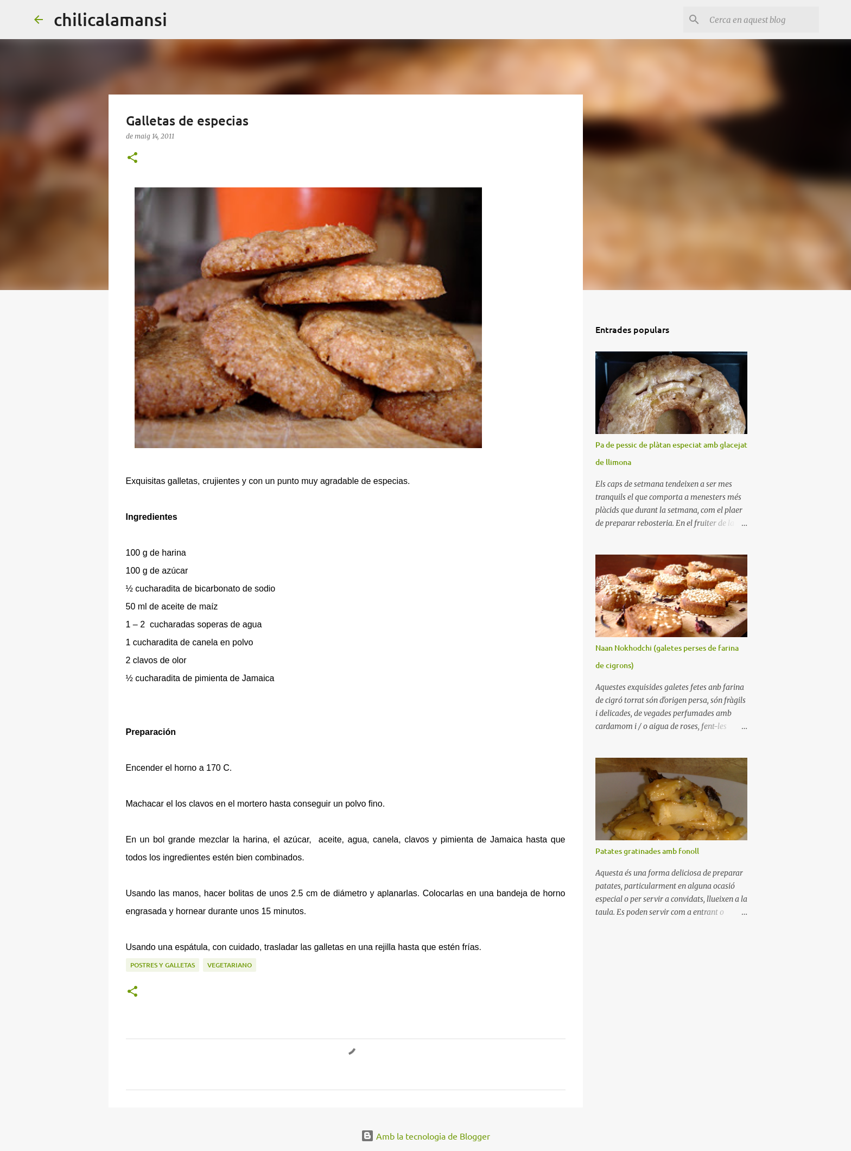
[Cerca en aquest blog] (762, 20)
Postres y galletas (162, 965)
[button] (132, 158)
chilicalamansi (110, 19)
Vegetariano (229, 965)
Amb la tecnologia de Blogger (425, 1135)
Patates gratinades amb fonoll (647, 851)
